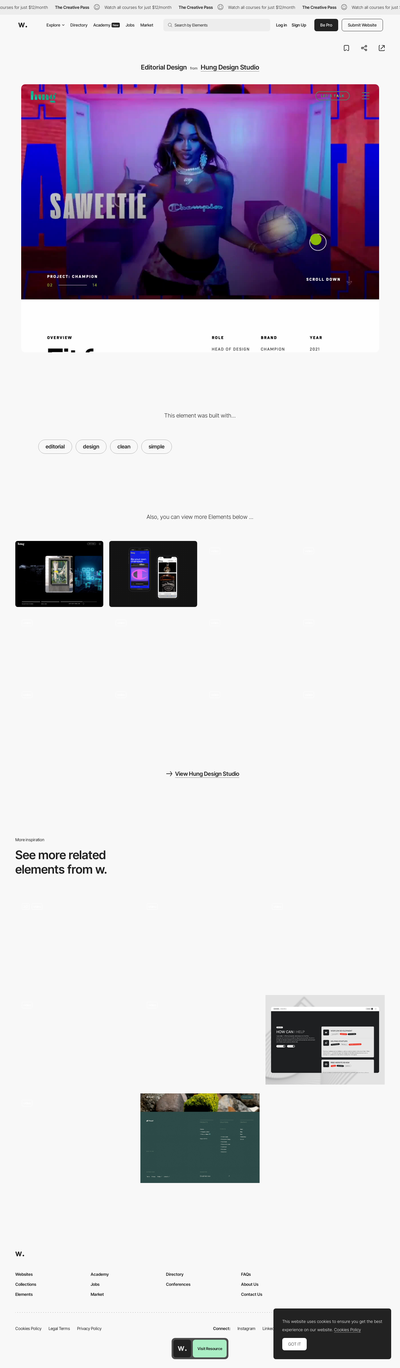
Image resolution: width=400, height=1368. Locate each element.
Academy (106, 24)
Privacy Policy (89, 1328)
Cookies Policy (28, 1328)
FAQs (246, 1274)
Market (146, 24)
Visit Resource (209, 1348)
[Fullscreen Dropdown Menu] (75, 941)
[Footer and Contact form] (341, 574)
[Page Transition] (153, 718)
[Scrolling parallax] (59, 718)
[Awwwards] (22, 25)
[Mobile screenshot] (153, 574)
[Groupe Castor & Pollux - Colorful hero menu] (325, 939)
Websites (24, 1274)
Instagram (246, 1328)
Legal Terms (59, 1328)
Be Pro (326, 24)
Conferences (178, 1284)
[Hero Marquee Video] (247, 574)
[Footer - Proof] (200, 1138)
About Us (249, 1284)
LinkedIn (270, 1328)
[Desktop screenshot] (59, 574)
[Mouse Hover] (341, 646)
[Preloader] (153, 646)
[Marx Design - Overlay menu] (200, 1037)
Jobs (130, 24)
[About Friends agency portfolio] (75, 1037)
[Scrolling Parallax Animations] (247, 718)
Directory (78, 24)
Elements (24, 1294)
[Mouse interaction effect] (75, 1138)
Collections (25, 1284)
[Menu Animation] (59, 646)
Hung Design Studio (230, 67)
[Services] (325, 1040)
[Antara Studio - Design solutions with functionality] (200, 939)
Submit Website (362, 24)
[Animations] (341, 718)
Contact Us (251, 1294)
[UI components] (247, 646)
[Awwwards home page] (182, 1348)
